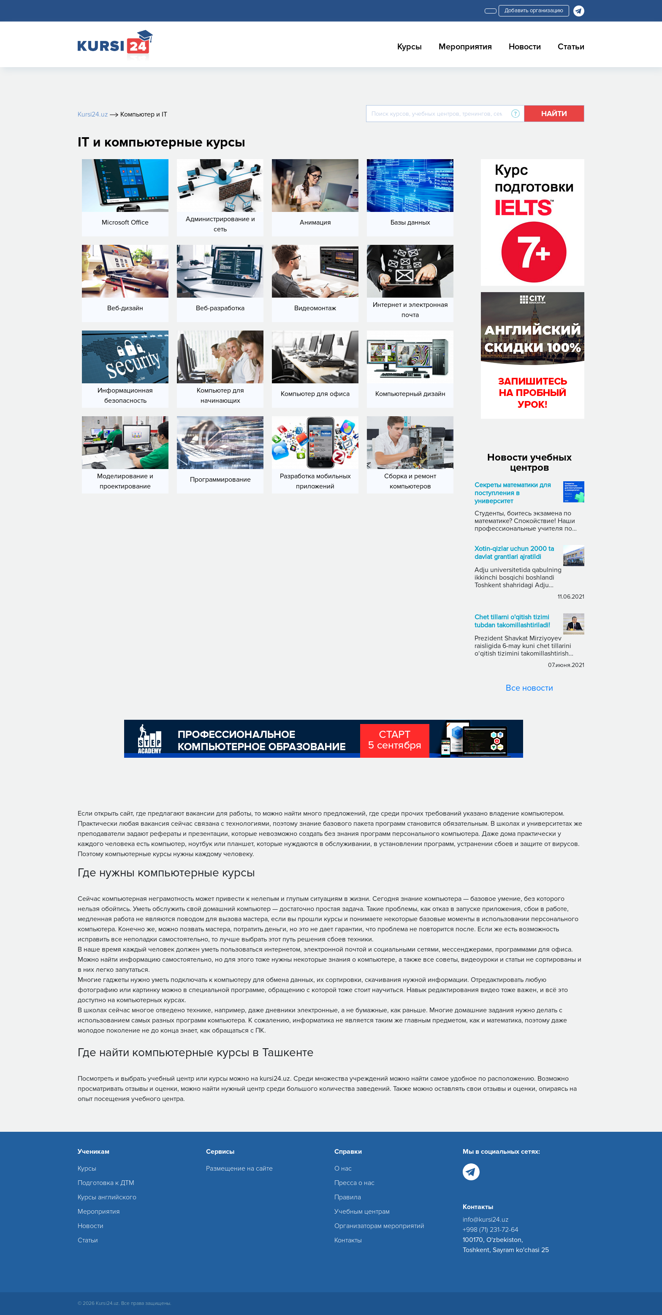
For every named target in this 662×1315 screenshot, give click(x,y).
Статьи (571, 47)
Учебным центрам (362, 1211)
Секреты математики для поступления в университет (513, 493)
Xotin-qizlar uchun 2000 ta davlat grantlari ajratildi (514, 553)
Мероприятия (465, 47)
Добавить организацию (534, 10)
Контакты (348, 1240)
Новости (525, 47)
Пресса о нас (354, 1183)
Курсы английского (107, 1197)
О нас (343, 1168)
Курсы (409, 47)
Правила (347, 1197)
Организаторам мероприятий (379, 1226)
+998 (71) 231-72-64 (490, 1230)
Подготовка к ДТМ (106, 1183)
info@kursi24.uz (486, 1219)
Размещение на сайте (239, 1168)
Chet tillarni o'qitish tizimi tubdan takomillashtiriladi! (512, 621)
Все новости (529, 688)
